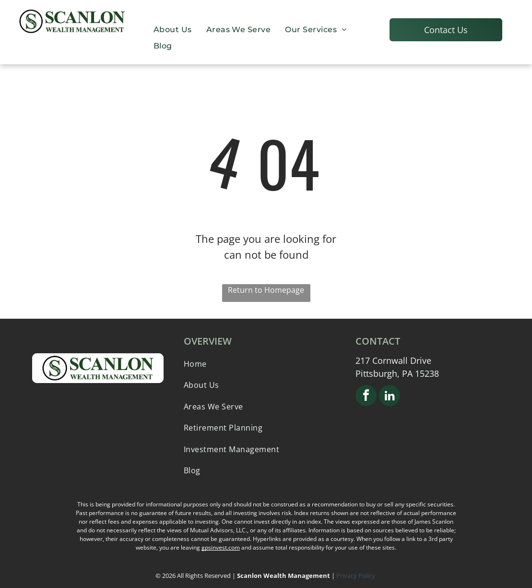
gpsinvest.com (220, 547)
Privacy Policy (356, 575)
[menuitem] (172, 29)
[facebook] (366, 396)
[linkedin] (389, 396)
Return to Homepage (266, 290)
